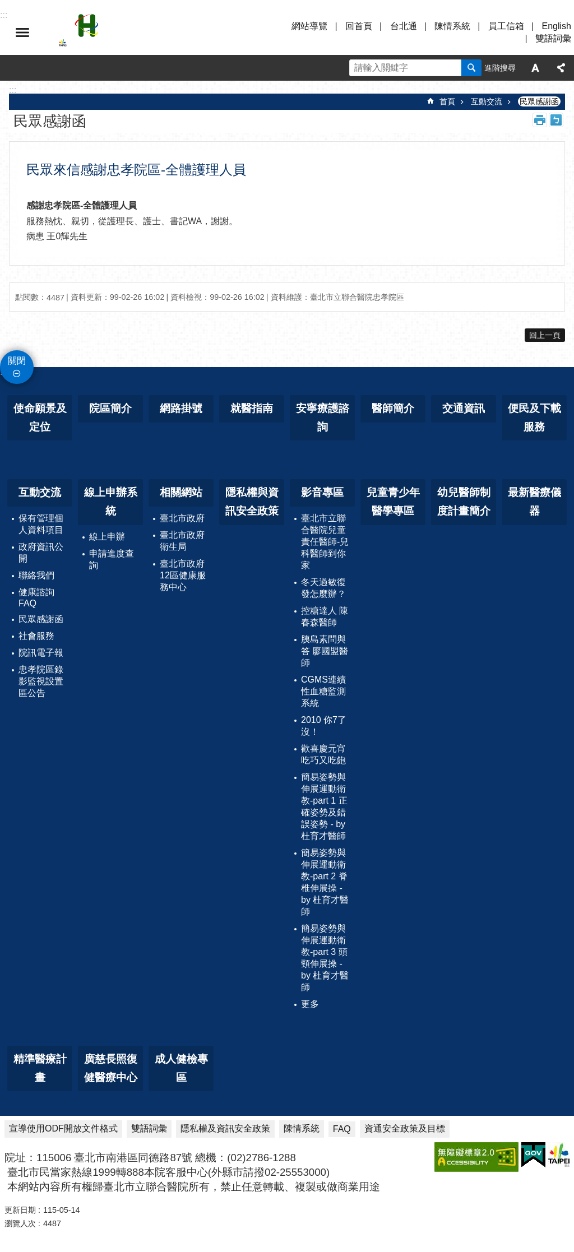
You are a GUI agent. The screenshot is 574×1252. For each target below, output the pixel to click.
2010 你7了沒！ (323, 725)
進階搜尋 (500, 67)
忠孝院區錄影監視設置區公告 (40, 681)
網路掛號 (181, 408)
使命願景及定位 (40, 417)
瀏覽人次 (20, 1223)
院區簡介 (110, 408)
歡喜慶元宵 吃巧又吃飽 (323, 754)
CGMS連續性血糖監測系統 (323, 691)
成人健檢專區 (181, 1068)
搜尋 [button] (471, 67)
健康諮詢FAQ (36, 597)
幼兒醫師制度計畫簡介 (463, 501)
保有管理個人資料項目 (40, 524)
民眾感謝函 (539, 101)
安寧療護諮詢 (322, 417)
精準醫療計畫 (40, 1068)
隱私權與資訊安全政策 (252, 501)
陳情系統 (452, 26)
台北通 (403, 26)
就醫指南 (251, 408)
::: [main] (12, 90)
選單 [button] (22, 32)
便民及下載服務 (534, 417)
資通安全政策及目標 (404, 1128)
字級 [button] (535, 68)
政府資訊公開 (40, 552)
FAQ (342, 1129)
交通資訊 (463, 408)
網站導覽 (309, 26)
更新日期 (20, 1209)
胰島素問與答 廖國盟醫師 (324, 650)
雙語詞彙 (553, 38)
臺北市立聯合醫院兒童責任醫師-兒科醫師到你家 (325, 541)
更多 (310, 1004)
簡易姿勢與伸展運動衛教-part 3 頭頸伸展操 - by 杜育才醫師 (325, 958)
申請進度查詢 (111, 559)
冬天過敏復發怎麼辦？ (323, 588)
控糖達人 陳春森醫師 (324, 616)
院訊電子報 (40, 652)
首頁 (447, 101)
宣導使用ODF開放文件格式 (63, 1128)
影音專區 (322, 492)
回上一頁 (545, 335)
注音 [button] (556, 120)
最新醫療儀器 (534, 501)
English (556, 26)
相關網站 (181, 492)
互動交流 (486, 101)
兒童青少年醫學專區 (393, 501)
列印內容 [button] (540, 120)
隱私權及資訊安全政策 (225, 1128)
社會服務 (36, 636)
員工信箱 (506, 26)
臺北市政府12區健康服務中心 (183, 575)
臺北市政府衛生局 (182, 540)
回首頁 (358, 26)
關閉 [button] (17, 360)
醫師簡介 (393, 408)
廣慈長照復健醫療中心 (110, 1068)
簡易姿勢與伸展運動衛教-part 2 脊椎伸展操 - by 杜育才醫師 (325, 882)
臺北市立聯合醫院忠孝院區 (157, 32)
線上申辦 (107, 536)
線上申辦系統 (110, 501)
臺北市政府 (182, 518)
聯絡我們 (36, 575)
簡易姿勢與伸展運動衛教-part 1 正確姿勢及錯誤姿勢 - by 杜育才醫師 (324, 806)
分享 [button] (561, 68)
